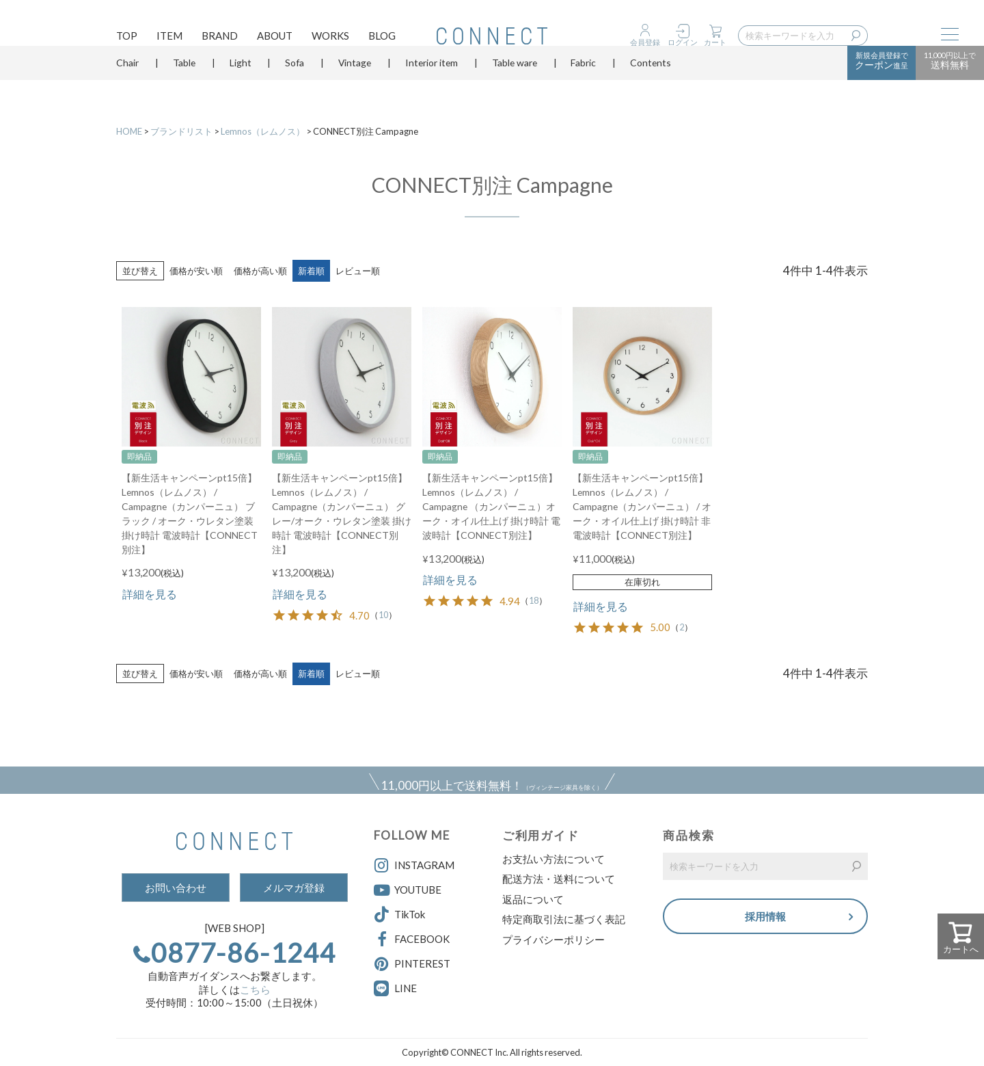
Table (184, 85)
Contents (650, 85)
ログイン (683, 42)
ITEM (169, 38)
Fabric (583, 85)
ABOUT (274, 38)
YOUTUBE (407, 890)
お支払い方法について (553, 859)
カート (715, 42)
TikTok (399, 915)
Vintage (354, 85)
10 (383, 615)
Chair (127, 85)
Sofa (294, 85)
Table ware (514, 85)
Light (240, 85)
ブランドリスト (181, 131)
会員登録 (645, 42)
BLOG (382, 38)
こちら (255, 989)
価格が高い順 (260, 270)
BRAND (220, 38)
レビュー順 (358, 270)
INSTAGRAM (414, 865)
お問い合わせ (175, 887)
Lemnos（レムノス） (263, 131)
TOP (126, 38)
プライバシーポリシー (553, 939)
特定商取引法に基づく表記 (563, 919)
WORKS (330, 38)
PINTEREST (412, 964)
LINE (405, 988)
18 (533, 601)
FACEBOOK (412, 939)
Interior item (431, 85)
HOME (129, 131)
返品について (533, 899)
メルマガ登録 (294, 887)
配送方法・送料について (558, 878)
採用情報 (765, 918)
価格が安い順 (196, 270)
